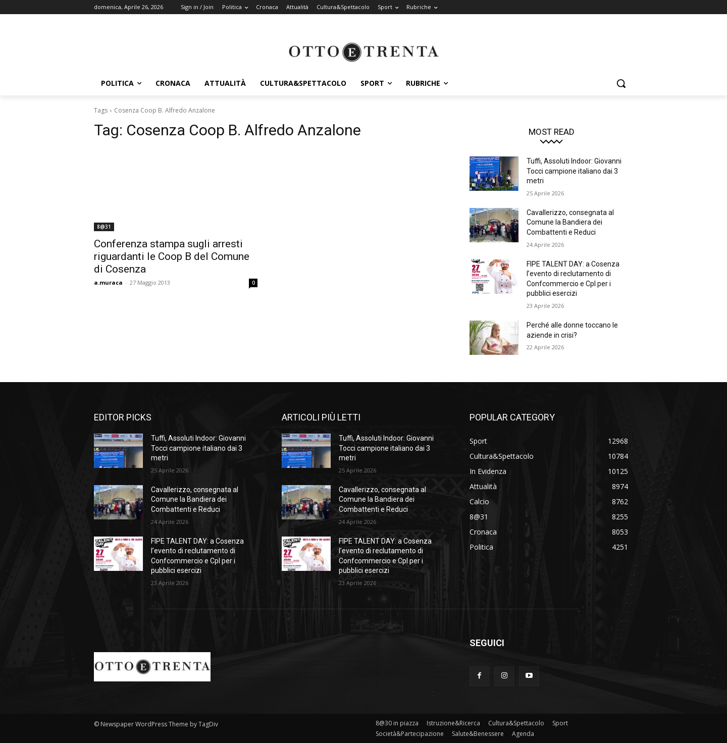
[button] (621, 83)
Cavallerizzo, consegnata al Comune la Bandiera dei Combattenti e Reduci (570, 222)
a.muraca (108, 282)
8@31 (104, 226)
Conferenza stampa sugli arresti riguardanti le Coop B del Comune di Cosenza (171, 256)
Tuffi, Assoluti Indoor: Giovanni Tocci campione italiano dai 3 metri (574, 171)
